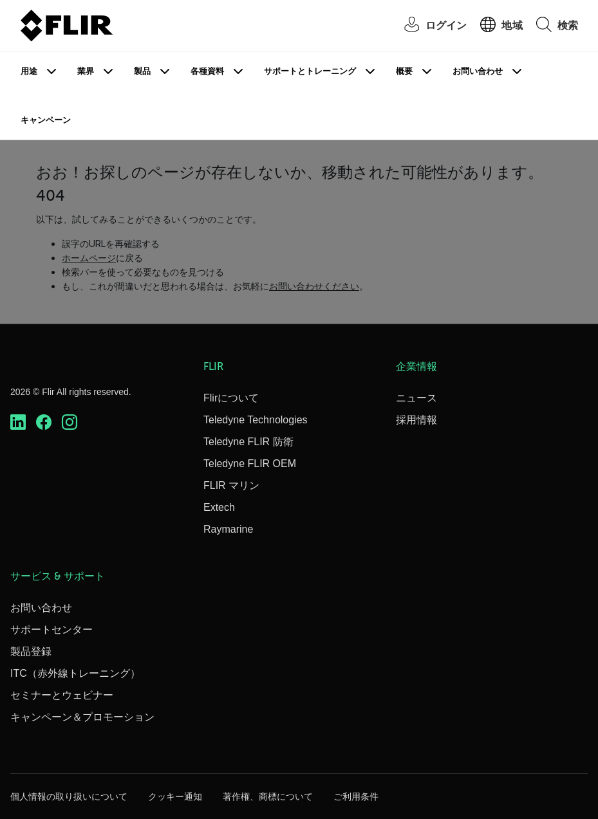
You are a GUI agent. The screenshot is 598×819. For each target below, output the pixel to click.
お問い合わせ (478, 71)
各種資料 (207, 71)
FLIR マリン (231, 485)
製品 (142, 71)
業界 (85, 71)
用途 (29, 71)
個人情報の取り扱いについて (68, 796)
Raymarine (228, 529)
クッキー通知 (175, 796)
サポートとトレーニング (310, 71)
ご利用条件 (355, 796)
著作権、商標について (268, 796)
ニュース (416, 397)
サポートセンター (51, 629)
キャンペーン (46, 120)
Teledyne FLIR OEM (249, 463)
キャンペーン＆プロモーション (82, 717)
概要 (404, 71)
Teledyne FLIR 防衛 (248, 441)
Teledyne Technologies (255, 419)
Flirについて (231, 397)
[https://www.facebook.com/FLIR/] (43, 422)
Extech (219, 507)
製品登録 (30, 651)
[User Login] (429, 26)
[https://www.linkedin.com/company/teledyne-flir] (18, 422)
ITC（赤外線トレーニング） (75, 673)
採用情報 (416, 419)
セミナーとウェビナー (61, 695)
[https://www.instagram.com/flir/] (69, 422)
